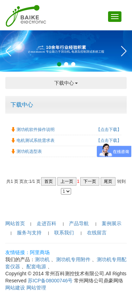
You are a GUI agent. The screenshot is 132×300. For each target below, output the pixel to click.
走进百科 (46, 223)
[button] (59, 64)
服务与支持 (29, 232)
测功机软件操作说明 (34, 129)
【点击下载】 (108, 129)
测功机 (42, 259)
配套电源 (36, 266)
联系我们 (64, 232)
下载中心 (66, 83)
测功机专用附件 (73, 259)
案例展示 (111, 223)
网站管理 (36, 287)
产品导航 (79, 223)
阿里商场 (40, 252)
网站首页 (15, 223)
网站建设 (15, 287)
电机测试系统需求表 (34, 140)
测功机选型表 (28, 151)
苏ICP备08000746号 (50, 280)
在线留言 (97, 232)
